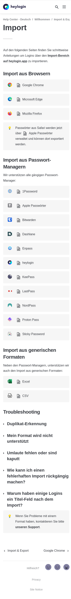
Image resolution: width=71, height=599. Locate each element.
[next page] (56, 550)
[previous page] (16, 550)
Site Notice (36, 589)
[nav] (64, 7)
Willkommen (42, 19)
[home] (14, 7)
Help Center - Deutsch (17, 19)
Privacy (36, 579)
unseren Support (27, 527)
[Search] (56, 7)
